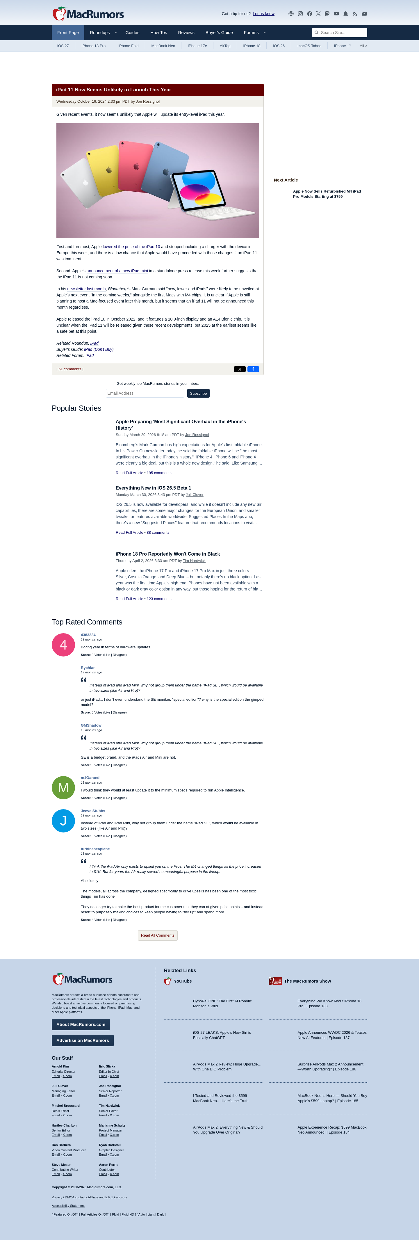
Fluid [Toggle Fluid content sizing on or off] (115, 1214)
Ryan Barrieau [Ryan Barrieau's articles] (110, 1144)
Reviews (186, 32)
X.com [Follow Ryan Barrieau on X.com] (114, 1153)
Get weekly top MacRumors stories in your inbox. (158, 383)
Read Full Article (129, 473)
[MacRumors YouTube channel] (336, 14)
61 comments (69, 369)
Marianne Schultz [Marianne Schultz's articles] (112, 1124)
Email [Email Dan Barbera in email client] (56, 1153)
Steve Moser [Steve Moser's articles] (61, 1164)
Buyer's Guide (219, 32)
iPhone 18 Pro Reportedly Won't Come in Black (171, 554)
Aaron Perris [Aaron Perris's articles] (108, 1164)
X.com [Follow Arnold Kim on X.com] (67, 1075)
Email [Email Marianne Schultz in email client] (103, 1134)
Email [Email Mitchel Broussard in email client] (56, 1114)
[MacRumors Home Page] (88, 14)
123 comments (159, 599)
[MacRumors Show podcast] (291, 14)
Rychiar (88, 668)
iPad (94, 343)
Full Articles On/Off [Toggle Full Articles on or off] (94, 1214)
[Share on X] (240, 369)
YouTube (183, 980)
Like (107, 655)
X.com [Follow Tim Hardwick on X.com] (114, 1114)
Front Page (68, 32)
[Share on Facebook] (253, 369)
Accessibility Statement (68, 1206)
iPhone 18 (252, 46)
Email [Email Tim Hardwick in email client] (103, 1114)
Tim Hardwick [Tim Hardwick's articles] (109, 1104)
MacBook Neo (163, 46)
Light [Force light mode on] (150, 1214)
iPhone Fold (128, 46)
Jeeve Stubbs (93, 811)
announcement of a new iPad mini (117, 270)
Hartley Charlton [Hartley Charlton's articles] (64, 1124)
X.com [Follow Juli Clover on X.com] (67, 1094)
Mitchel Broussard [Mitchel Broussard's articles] (66, 1104)
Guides (133, 32)
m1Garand (90, 777)
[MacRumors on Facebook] (310, 14)
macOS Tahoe (309, 46)
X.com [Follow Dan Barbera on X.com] (67, 1153)
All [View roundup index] (363, 46)
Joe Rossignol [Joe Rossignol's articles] (110, 1085)
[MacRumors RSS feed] (355, 14)
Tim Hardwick (194, 560)
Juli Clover (195, 494)
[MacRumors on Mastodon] (327, 14)
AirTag (225, 46)
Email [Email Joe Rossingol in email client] (103, 1094)
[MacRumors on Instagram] (300, 14)
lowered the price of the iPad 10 (131, 246)
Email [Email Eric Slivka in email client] (103, 1075)
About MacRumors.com (80, 1023)
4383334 (88, 635)
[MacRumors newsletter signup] (364, 14)
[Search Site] (339, 32)
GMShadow (91, 725)
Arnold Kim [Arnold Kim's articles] (60, 1065)
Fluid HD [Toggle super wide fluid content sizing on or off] (128, 1214)
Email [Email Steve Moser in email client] (56, 1173)
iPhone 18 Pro (94, 46)
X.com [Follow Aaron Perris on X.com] (114, 1173)
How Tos (158, 32)
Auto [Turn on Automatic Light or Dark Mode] (141, 1214)
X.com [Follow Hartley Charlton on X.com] (67, 1134)
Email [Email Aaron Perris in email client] (103, 1173)
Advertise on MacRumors (82, 1039)
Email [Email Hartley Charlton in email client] (56, 1134)
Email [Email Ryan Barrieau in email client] (103, 1153)
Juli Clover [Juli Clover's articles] (60, 1085)
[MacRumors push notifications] (346, 14)
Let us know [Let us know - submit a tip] (263, 13)
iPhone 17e (197, 46)
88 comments (158, 532)
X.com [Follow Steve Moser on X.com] (67, 1173)
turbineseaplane (95, 849)
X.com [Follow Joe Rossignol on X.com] (114, 1094)
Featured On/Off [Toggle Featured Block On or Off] (65, 1214)
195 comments (159, 473)
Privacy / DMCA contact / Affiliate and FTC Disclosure (89, 1197)
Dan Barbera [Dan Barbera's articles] (61, 1144)
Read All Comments (157, 935)
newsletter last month (86, 289)
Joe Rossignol (148, 101)
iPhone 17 (342, 46)
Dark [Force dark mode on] (160, 1214)
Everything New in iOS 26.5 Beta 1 (156, 488)
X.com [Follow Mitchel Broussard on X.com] (67, 1114)
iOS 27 (63, 46)
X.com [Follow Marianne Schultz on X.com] (114, 1134)
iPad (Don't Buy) (99, 349)
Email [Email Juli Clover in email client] (56, 1094)
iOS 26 (279, 46)
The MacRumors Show (307, 980)
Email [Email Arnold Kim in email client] (56, 1075)
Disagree (119, 655)
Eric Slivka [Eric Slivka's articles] (107, 1065)
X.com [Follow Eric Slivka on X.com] (114, 1075)
